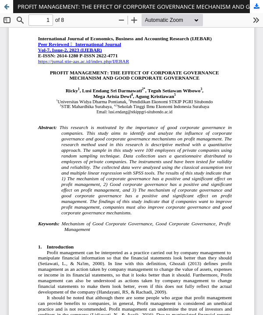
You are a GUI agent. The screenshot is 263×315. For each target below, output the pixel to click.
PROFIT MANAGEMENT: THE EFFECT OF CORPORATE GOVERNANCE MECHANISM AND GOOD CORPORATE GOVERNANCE (140, 6)
